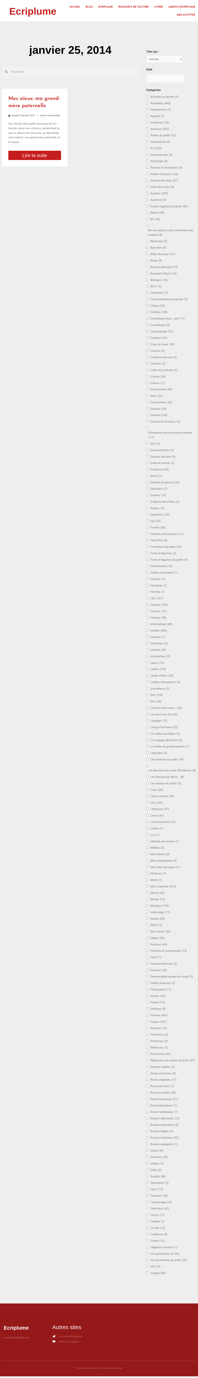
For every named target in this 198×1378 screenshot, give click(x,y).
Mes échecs (160, 855)
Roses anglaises (163, 1081)
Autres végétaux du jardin (169, 207)
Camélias (159, 294)
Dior (155, 445)
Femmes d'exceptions (166, 535)
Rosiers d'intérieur (164, 1139)
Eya (155, 522)
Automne (158, 201)
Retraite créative (162, 1068)
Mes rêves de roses (165, 868)
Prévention (159, 1036)
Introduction (160, 657)
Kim (155, 702)
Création (157, 364)
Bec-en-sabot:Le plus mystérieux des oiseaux (170, 234)
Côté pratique (161, 332)
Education (158, 490)
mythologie (160, 913)
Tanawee (159, 1197)
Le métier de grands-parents (170, 747)
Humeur (158, 612)
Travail (157, 1242)
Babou (157, 214)
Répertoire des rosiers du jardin (172, 1061)
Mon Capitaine (163, 887)
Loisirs (156, 829)
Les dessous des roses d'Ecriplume (172, 771)
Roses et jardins (163, 1094)
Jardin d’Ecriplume (181, 7)
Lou (155, 836)
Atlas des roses (162, 188)
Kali (156, 696)
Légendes (158, 754)
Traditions (158, 1235)
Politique (158, 1010)
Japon (157, 664)
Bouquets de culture (133, 7)
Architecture (160, 143)
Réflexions (159, 1048)
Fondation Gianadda (165, 548)
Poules (158, 1023)
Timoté (157, 1229)
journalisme (159, 689)
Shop (155, 1171)
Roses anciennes (163, 1074)
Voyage (158, 1274)
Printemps (159, 1042)
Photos (157, 997)
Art (156, 149)
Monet (157, 894)
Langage (158, 722)
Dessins (158, 410)
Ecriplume (37, 10)
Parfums (158, 945)
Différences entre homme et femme (170, 436)
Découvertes (161, 403)
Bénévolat (158, 242)
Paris (155, 958)
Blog (89, 7)
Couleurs (159, 339)
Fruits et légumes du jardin (169, 560)
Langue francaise (164, 728)
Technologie (161, 1203)
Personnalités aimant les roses (171, 977)
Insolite (158, 631)
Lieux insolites (162, 797)
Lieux (156, 791)
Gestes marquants (164, 573)
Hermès (157, 593)
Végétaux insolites (164, 1248)
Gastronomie (161, 567)
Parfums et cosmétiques (168, 952)
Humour (158, 619)
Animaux (159, 130)
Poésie (157, 1003)
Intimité (158, 651)
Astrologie (159, 162)
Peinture (158, 971)
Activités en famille (164, 98)
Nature (157, 919)
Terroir (157, 1216)
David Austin (161, 390)
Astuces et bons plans (166, 169)
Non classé (160, 932)
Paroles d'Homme (163, 965)
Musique (159, 907)
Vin (155, 1267)
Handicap (158, 586)
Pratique (158, 1029)
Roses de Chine (162, 1087)
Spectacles (159, 1184)
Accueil (74, 7)
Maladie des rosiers (164, 842)
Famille (157, 528)
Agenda (157, 117)
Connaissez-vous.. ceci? (167, 319)
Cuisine (158, 377)
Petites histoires (162, 984)
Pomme (159, 1016)
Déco (156, 397)
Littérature (159, 810)
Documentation (162, 451)
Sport (156, 1190)
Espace (157, 509)
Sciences (159, 1158)
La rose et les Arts (163, 715)
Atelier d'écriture (164, 175)
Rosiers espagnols (164, 1145)
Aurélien (159, 194)
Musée (157, 900)
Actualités (160, 104)
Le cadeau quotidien (165, 735)
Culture (157, 384)
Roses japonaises (163, 1106)
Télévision (159, 1209)
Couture (157, 352)
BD (155, 220)
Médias (157, 849)
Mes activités (186, 15)
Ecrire (156, 477)
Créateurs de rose (163, 358)
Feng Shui (158, 541)
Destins (158, 416)
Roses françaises (164, 1100)
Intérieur (157, 638)
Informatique (161, 625)
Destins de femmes (165, 423)
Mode (156, 881)
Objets (157, 939)
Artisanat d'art (161, 156)
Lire (156, 804)
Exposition (159, 515)
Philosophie (160, 990)
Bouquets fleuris (163, 274)
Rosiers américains (164, 1126)
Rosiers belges (161, 1132)
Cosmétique (160, 326)
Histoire (159, 606)
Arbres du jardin (163, 136)
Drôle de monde (162, 464)
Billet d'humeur (162, 255)
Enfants (158, 496)
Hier (156, 599)
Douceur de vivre (163, 457)
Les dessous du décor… (167, 778)
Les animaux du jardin (167, 760)
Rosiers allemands (164, 1119)
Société (158, 1177)
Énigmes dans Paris (164, 503)
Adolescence (160, 110)
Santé (156, 1151)
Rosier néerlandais (164, 1113)
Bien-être (158, 249)
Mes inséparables (163, 862)
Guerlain (157, 580)
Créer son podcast (164, 371)
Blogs (156, 261)
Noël (156, 926)
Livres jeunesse (163, 823)
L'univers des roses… (166, 709)
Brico (155, 287)
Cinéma (159, 313)
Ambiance (159, 123)
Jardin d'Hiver (161, 677)
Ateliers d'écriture (164, 181)
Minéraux (158, 874)
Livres (158, 7)
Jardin (158, 670)
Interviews (159, 644)
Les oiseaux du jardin (165, 784)
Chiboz (157, 306)
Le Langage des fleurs (166, 741)
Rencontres (160, 1055)
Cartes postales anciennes (169, 300)
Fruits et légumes (163, 554)
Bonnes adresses (164, 268)
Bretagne (159, 281)
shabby (157, 1164)
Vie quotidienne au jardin (168, 1261)
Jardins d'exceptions (165, 683)
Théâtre (157, 1222)
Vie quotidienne (164, 1254)
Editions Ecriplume (164, 483)
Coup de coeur (162, 345)
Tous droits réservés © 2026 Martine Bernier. (99, 1369)
